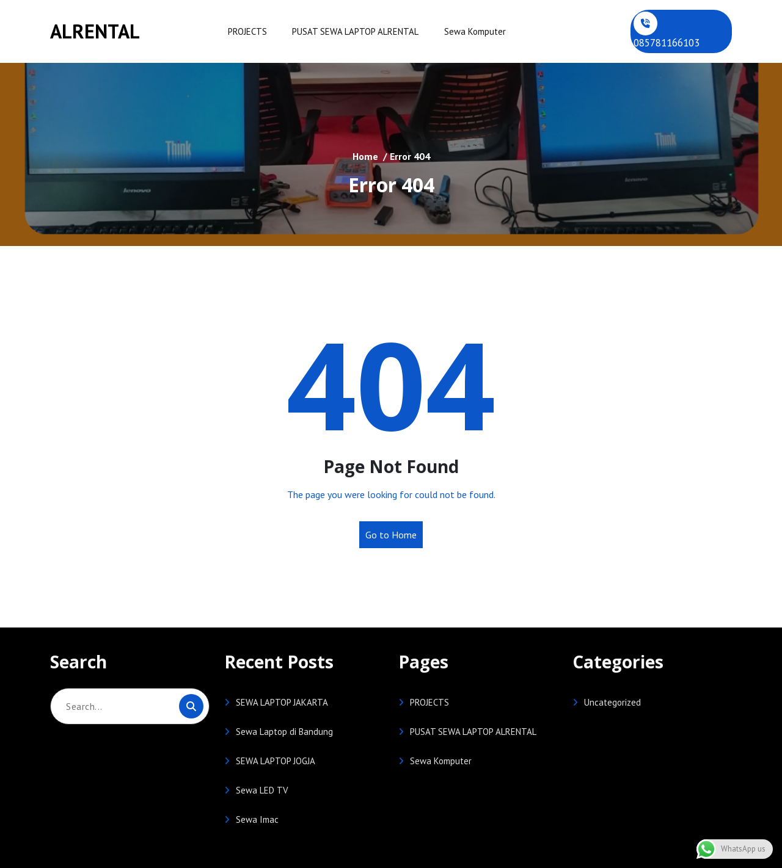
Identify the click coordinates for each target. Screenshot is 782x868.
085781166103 (667, 42)
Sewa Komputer (472, 31)
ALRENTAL (95, 31)
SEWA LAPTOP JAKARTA (282, 702)
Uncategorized (612, 702)
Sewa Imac (257, 819)
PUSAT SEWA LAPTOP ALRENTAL (354, 31)
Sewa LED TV (262, 790)
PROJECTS (246, 31)
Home (365, 156)
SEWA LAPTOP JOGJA (275, 761)
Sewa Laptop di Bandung (284, 731)
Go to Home (391, 535)
